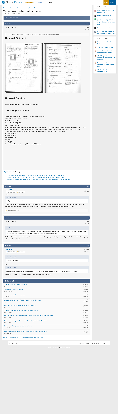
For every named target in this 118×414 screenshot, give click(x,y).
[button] (43, 2)
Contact (80, 403)
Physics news (16, 226)
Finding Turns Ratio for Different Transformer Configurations (30, 360)
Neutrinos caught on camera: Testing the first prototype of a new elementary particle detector (43, 230)
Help (102, 403)
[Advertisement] (47, 211)
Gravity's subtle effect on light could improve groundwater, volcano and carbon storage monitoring (45, 232)
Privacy (97, 403)
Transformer (40, 14)
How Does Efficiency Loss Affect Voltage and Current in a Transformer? (34, 391)
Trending (57, 2)
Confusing (33, 14)
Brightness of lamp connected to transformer (26, 386)
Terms (91, 403)
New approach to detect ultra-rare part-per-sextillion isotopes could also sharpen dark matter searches (46, 234)
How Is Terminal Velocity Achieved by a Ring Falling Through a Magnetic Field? (36, 376)
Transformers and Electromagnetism (23, 345)
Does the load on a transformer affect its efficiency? (28, 366)
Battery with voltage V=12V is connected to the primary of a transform (33, 381)
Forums (48, 2)
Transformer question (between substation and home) (28, 371)
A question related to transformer (22, 355)
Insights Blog (37, 2)
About (86, 403)
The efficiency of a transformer (21, 350)
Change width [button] (15, 403)
